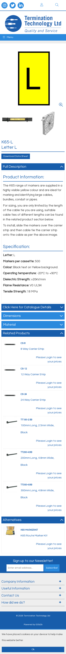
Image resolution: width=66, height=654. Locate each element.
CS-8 (23, 343)
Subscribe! (52, 568)
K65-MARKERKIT (29, 530)
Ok (33, 649)
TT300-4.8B (26, 485)
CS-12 (24, 369)
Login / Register (41, 5)
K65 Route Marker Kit (34, 535)
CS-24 (24, 394)
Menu (8, 37)
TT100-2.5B (26, 419)
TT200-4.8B (26, 452)
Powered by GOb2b (33, 624)
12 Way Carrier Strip (33, 374)
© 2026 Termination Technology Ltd (33, 616)
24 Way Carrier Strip (33, 399)
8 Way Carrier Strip (32, 348)
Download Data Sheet (15, 156)
